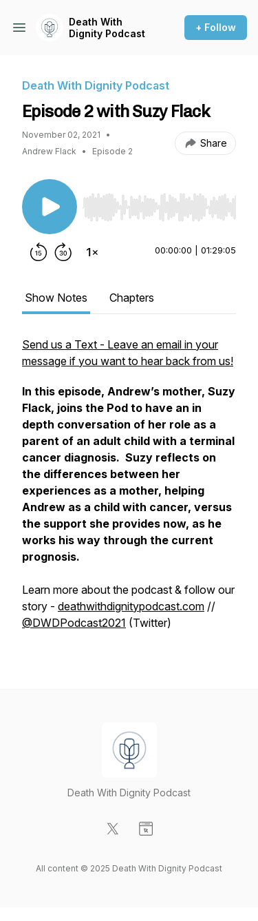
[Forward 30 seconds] (63, 252)
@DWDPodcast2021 (74, 623)
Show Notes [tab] (56, 297)
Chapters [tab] (131, 297)
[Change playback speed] (92, 252)
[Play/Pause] (49, 206)
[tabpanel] (129, 490)
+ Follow (215, 27)
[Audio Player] (159, 203)
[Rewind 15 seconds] (38, 252)
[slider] (159, 207)
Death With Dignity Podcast (107, 28)
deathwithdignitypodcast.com (131, 606)
